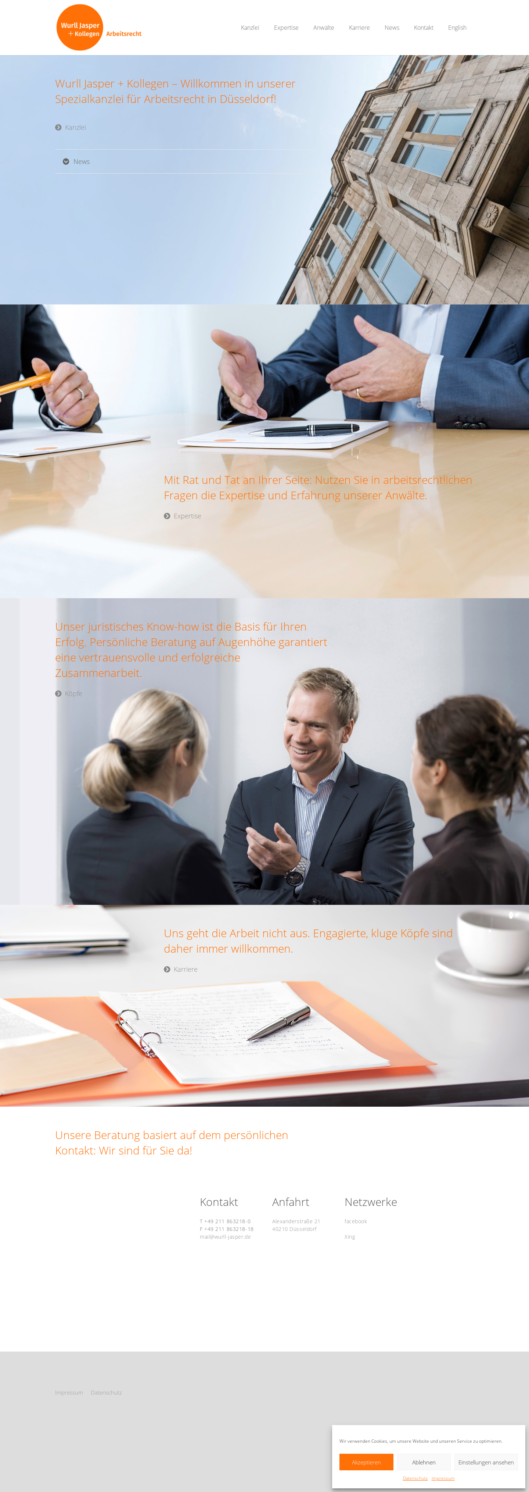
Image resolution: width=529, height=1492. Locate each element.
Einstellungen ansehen (486, 1462)
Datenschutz (415, 1478)
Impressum (443, 1478)
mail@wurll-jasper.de (225, 1236)
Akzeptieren (366, 1462)
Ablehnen (424, 1462)
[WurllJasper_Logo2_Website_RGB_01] (99, 28)
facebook (356, 1221)
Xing (350, 1236)
